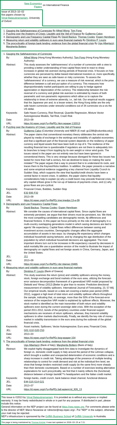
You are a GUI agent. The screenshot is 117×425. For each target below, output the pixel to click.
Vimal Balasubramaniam (14, 18)
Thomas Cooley (86, 37)
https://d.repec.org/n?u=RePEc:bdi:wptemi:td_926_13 (53, 389)
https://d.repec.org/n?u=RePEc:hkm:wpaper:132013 (52, 123)
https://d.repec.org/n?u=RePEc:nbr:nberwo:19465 (51, 264)
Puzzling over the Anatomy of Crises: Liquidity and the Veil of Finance (43, 33)
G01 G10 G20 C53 (34, 330)
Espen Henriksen (105, 37)
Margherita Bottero (16, 46)
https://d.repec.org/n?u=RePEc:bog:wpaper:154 (49, 338)
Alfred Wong (62, 30)
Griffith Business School (58, 416)
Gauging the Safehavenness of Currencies (29, 30)
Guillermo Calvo (94, 33)
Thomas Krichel (38, 422)
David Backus (69, 37)
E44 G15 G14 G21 (34, 381)
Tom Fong (76, 30)
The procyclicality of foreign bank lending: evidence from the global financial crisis (50, 43)
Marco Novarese (34, 410)
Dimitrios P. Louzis (96, 40)
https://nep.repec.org (73, 406)
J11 (26, 256)
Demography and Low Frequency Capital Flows (31, 37)
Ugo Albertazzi (106, 43)
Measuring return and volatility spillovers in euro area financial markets (44, 40)
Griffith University (83, 416)
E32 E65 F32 (31, 193)
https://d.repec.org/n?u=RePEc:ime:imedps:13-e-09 (52, 200)
